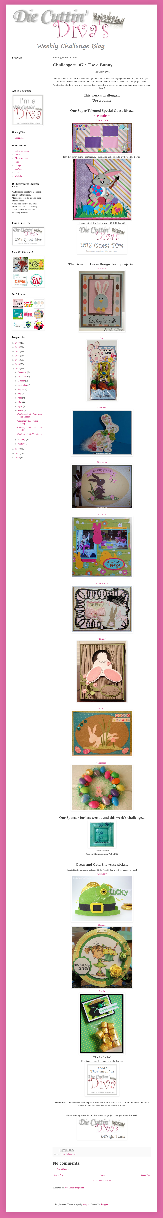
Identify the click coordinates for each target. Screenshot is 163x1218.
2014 (17, 364)
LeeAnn (18, 169)
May (20, 402)
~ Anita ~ (101, 268)
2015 (17, 360)
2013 (17, 368)
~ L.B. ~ (102, 514)
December (22, 372)
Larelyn (18, 165)
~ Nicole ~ (102, 116)
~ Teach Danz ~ (101, 120)
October (21, 381)
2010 (17, 458)
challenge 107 (71, 1154)
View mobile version (102, 1180)
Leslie (17, 172)
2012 (17, 449)
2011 (17, 453)
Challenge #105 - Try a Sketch (30, 434)
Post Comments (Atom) (74, 1188)
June (20, 398)
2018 (17, 347)
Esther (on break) (22, 151)
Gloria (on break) (22, 158)
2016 (17, 356)
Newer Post (58, 1175)
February (22, 439)
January (21, 444)
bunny (62, 1154)
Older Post (145, 1175)
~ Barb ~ (102, 338)
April (20, 406)
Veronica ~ (102, 762)
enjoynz (86, 1204)
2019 (17, 343)
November (22, 376)
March (21, 411)
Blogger (104, 1204)
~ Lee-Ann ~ (102, 583)
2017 (17, 351)
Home (102, 1175)
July (20, 393)
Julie (17, 162)
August (21, 389)
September (22, 385)
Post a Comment (64, 1169)
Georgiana (19, 138)
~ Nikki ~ (101, 638)
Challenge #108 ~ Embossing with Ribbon (29, 415)
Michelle (18, 176)
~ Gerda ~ (102, 407)
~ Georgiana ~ (102, 462)
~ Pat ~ (102, 708)
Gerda (17, 154)
